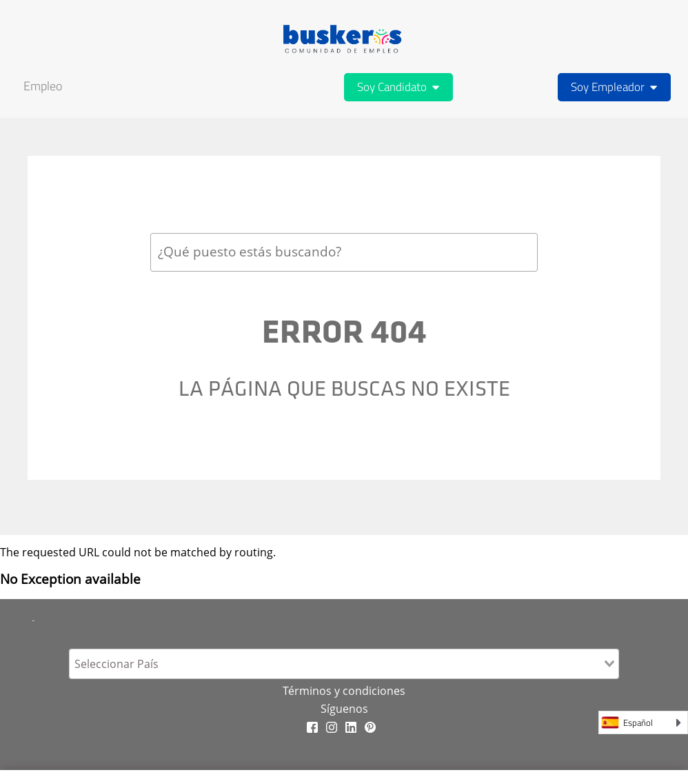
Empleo (42, 86)
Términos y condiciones (344, 690)
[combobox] (344, 251)
